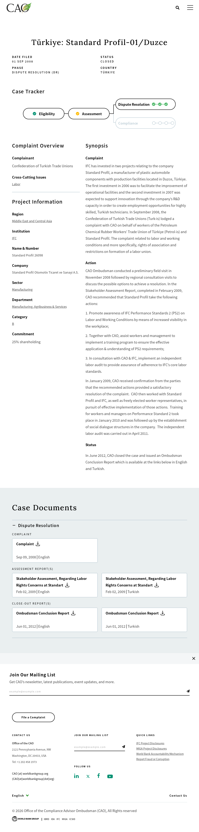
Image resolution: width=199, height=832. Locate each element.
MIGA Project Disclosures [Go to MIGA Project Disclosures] (151, 749)
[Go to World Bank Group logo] (25, 819)
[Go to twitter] (88, 777)
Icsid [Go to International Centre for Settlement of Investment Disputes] (72, 819)
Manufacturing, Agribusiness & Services (39, 306)
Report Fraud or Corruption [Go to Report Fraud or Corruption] (152, 760)
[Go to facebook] (98, 776)
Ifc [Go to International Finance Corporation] (58, 819)
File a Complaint (34, 718)
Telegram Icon (188, 691)
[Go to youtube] (110, 777)
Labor (16, 184)
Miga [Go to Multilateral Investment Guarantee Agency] (64, 819)
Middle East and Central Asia (32, 221)
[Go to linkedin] (76, 776)
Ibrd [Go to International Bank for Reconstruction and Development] (46, 819)
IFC (14, 238)
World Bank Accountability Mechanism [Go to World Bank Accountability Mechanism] (160, 755)
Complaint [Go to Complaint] (54, 550)
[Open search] (177, 8)
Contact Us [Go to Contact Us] (178, 797)
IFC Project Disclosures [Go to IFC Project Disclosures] (150, 744)
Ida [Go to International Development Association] (53, 819)
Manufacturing (22, 289)
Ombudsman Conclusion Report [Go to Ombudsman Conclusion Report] (54, 620)
